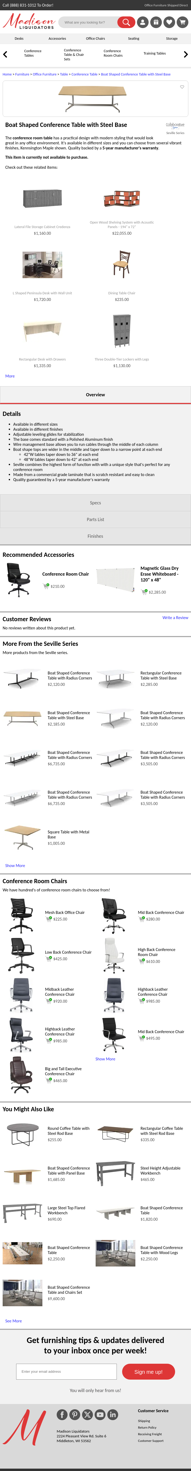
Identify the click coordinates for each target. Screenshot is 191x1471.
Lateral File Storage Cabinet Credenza (42, 271)
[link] (182, 22)
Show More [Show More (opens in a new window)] (15, 909)
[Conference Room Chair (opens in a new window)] (19, 640)
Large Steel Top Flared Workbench (66, 1254)
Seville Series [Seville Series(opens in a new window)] (175, 177)
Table (64, 74)
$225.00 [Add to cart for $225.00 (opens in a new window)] (56, 963)
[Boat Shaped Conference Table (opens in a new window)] (115, 1262)
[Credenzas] (176, 57)
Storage (171, 38)
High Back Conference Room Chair (156, 996)
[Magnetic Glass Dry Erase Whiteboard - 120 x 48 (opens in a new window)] (115, 635)
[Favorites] (169, 26)
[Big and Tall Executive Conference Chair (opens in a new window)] (21, 1135)
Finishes (95, 580)
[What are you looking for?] (91, 22)
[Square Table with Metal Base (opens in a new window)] (22, 893)
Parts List (95, 563)
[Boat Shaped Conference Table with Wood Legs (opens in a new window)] (115, 1308)
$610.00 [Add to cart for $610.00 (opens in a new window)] (149, 1005)
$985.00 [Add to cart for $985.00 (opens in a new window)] (149, 1045)
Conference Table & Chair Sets (74, 54)
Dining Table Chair (121, 337)
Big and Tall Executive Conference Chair (63, 1115)
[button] (126, 22)
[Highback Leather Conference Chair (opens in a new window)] (114, 1056)
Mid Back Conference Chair (161, 956)
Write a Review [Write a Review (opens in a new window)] (175, 661)
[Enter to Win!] (156, 26)
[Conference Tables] (17, 57)
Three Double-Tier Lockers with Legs (122, 403)
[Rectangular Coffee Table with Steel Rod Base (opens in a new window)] (115, 1186)
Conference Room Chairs (113, 53)
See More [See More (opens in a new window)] (13, 1364)
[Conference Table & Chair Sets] (57, 59)
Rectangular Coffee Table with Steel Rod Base (162, 1175)
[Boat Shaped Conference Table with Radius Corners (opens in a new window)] (22, 731)
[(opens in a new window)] (175, 169)
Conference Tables (32, 53)
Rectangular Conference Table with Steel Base (161, 719)
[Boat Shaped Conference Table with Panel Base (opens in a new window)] (22, 1227)
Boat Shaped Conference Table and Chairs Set (69, 1333)
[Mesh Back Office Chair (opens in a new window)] (21, 976)
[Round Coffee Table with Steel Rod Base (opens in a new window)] (22, 1189)
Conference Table (84, 74)
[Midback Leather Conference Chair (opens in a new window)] (21, 1056)
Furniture (22, 74)
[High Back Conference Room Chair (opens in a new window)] (114, 1016)
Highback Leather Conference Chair (153, 1035)
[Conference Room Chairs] (96, 57)
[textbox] (66, 1415)
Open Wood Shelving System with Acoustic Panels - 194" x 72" (122, 268)
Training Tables (155, 53)
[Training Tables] (136, 57)
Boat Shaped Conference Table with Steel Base (135, 74)
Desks (19, 38)
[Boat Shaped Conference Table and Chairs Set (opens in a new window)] (22, 1348)
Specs (95, 546)
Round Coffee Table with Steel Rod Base (69, 1175)
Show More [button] (106, 1102)
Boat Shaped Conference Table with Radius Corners (70, 719)
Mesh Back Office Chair (65, 956)
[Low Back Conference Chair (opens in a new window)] (21, 1016)
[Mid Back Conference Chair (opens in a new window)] (114, 976)
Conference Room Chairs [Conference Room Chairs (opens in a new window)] (35, 924)
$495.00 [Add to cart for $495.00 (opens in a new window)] (149, 1082)
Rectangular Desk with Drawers (42, 403)
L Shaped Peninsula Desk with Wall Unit (42, 337)
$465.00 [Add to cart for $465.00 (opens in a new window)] (56, 1124)
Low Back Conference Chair (68, 995)
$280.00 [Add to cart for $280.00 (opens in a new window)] (149, 963)
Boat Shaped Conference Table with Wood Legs (162, 1294)
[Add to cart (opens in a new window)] (53, 629)
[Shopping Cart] (182, 22)
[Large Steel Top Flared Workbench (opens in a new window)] (22, 1265)
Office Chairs (95, 38)
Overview (95, 438)
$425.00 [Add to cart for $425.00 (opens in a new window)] (56, 1003)
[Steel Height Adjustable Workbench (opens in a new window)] (115, 1228)
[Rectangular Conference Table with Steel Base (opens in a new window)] (115, 731)
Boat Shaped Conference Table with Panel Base (69, 1214)
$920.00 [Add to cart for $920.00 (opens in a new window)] (56, 1045)
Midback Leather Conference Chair (60, 1035)
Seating (133, 38)
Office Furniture (45, 74)
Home (7, 74)
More (10, 419)
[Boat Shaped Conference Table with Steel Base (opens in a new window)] (22, 769)
